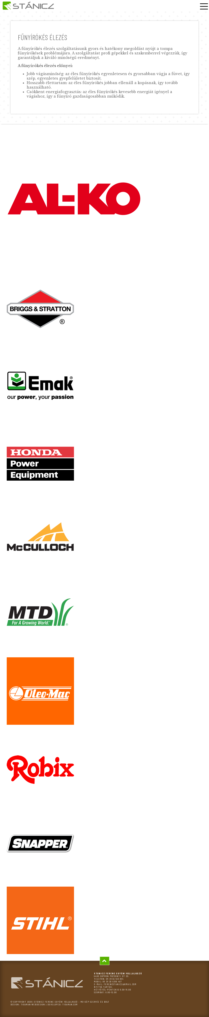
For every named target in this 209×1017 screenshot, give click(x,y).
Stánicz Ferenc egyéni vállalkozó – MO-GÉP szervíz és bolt (71, 1001)
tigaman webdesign (33, 1004)
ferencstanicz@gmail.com (120, 984)
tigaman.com (70, 1004)
